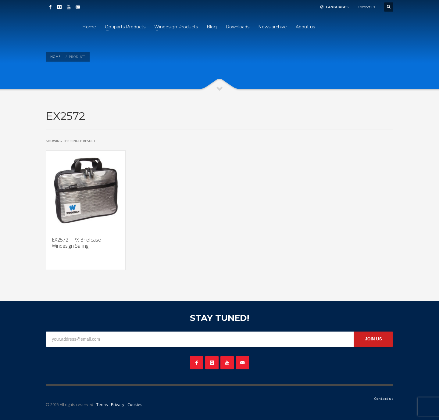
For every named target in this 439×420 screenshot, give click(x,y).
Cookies (134, 404)
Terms (102, 404)
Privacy (117, 404)
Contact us (366, 7)
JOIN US (373, 338)
